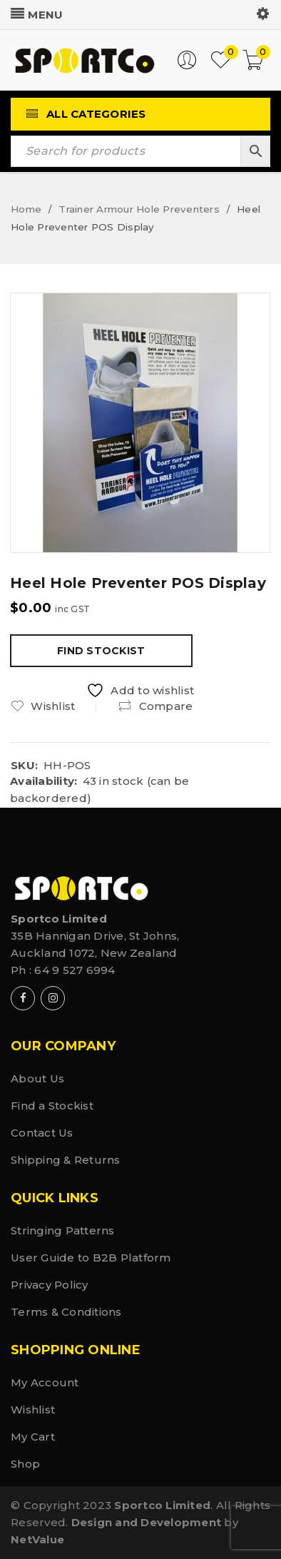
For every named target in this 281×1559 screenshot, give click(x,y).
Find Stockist (101, 650)
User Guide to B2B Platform (91, 1257)
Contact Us (42, 1132)
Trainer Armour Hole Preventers (139, 209)
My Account (45, 1382)
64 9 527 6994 (74, 970)
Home (26, 209)
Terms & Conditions (66, 1312)
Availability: (43, 781)
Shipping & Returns (66, 1160)
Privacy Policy (49, 1284)
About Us (37, 1078)
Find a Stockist (52, 1105)
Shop (25, 1464)
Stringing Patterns (63, 1230)
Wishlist (33, 1409)
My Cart (33, 1436)
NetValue (37, 1539)
